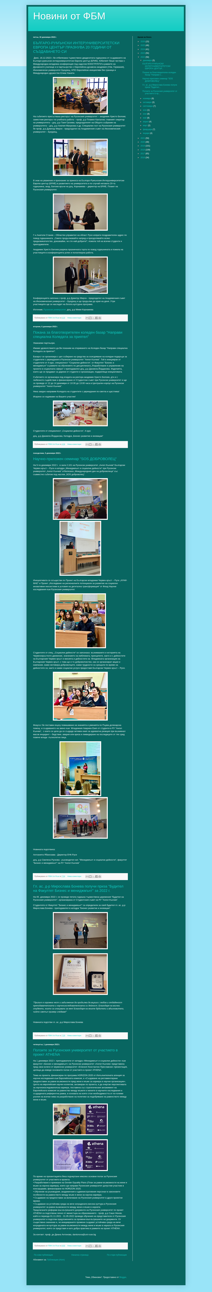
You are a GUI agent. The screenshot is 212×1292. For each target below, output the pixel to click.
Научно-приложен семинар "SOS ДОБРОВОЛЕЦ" (75, 459)
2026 (143, 41)
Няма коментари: (74, 318)
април (146, 121)
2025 (143, 45)
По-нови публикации (43, 1255)
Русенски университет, (55, 309)
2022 (143, 57)
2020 (143, 142)
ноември (147, 98)
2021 (143, 138)
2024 (143, 49)
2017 (143, 153)
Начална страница (79, 1255)
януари (146, 133)
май (145, 118)
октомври (147, 102)
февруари (148, 129)
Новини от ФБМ (69, 16)
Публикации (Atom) (56, 1260)
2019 (143, 146)
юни (145, 114)
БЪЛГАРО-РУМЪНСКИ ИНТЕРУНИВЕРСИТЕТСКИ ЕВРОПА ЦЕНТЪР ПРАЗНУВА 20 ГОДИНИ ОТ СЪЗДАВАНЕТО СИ (76, 47)
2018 (143, 150)
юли (145, 110)
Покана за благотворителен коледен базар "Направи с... (159, 73)
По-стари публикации (117, 1255)
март (145, 125)
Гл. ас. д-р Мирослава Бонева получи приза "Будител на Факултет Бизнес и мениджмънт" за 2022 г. (78, 888)
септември (148, 106)
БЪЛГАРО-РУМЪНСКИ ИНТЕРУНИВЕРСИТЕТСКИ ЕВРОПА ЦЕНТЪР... (156, 66)
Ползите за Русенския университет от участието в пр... (159, 92)
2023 (143, 53)
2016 (143, 157)
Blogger (122, 1277)
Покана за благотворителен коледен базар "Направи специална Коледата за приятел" (77, 334)
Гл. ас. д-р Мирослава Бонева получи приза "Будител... (159, 86)
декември (147, 60)
